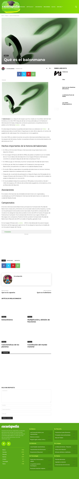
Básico (6, 15)
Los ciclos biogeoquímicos (67, 103)
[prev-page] (55, 109)
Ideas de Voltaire (59, 437)
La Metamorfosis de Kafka (68, 95)
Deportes (17, 260)
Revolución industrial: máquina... (38, 468)
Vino (63, 79)
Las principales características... (38, 446)
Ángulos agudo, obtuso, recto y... (38, 439)
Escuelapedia (10, 68)
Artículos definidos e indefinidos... (63, 452)
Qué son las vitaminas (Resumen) (68, 88)
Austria (17, 125)
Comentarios (7, 231)
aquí (9, 438)
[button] (76, 6)
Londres (20, 223)
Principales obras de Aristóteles (62, 435)
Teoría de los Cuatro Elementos (62, 432)
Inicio (3, 15)
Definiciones (10, 260)
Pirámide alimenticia (60, 459)
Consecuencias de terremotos (62, 464)
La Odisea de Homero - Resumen (63, 446)
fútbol (44, 129)
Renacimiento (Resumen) (36, 452)
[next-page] (58, 109)
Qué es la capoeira (8, 292)
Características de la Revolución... (38, 449)
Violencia (65, 72)
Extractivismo (7, 320)
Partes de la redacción (60, 449)
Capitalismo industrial (60, 462)
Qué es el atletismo (44, 292)
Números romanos (34, 437)
